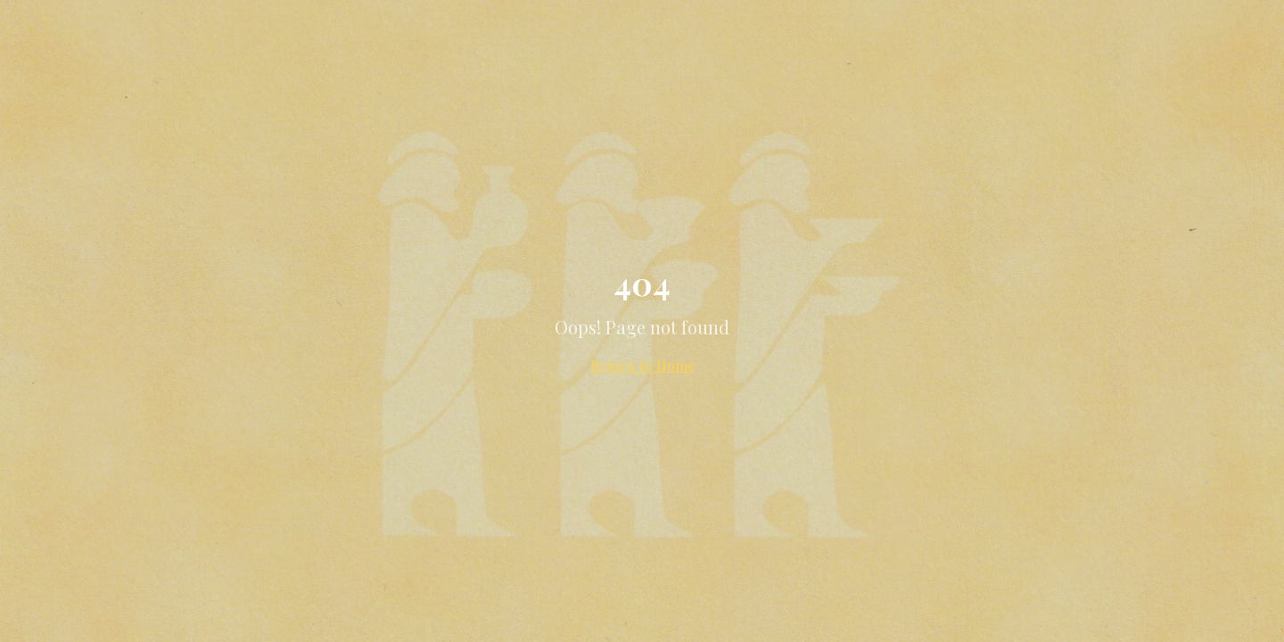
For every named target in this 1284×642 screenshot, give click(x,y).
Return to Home (642, 365)
